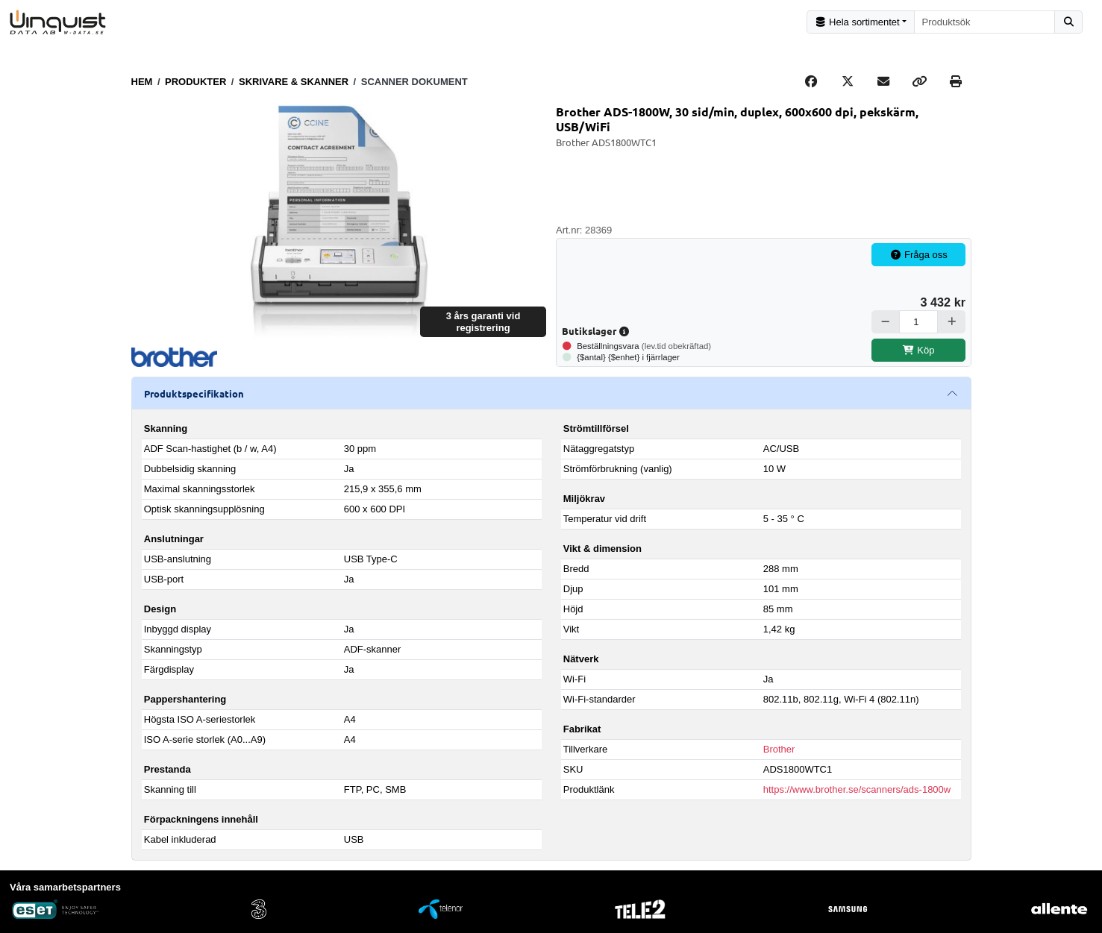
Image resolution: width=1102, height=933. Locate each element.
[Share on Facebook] (811, 81)
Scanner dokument (414, 81)
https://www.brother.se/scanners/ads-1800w (857, 789)
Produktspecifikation (194, 392)
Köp (919, 349)
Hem (142, 81)
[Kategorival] (861, 22)
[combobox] (985, 22)
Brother (779, 749)
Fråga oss (918, 254)
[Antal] (919, 321)
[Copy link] (919, 81)
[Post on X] (847, 81)
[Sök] (1068, 22)
